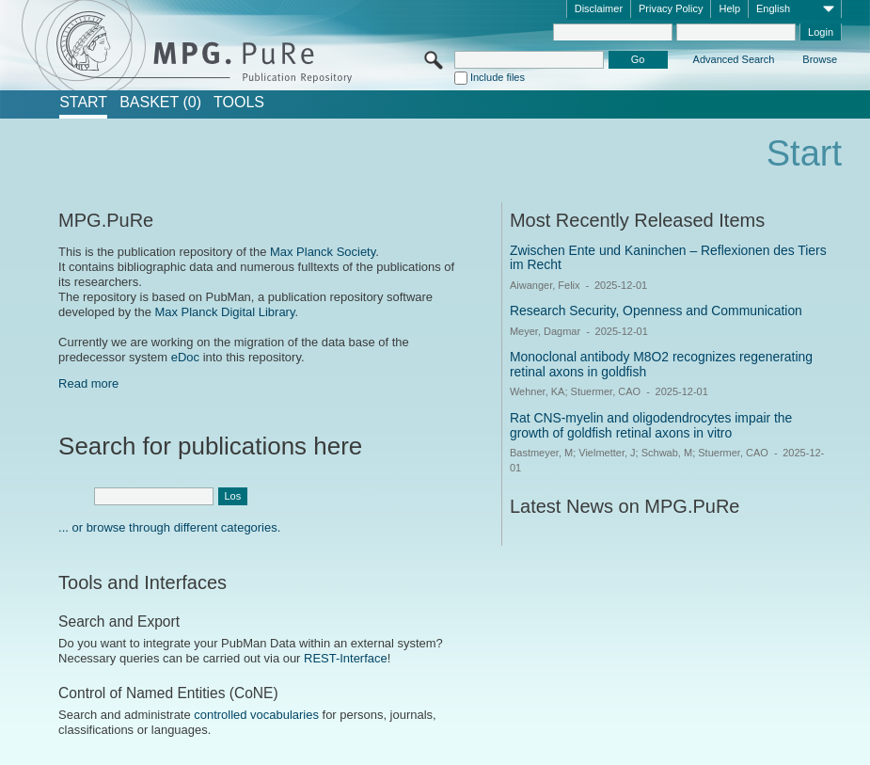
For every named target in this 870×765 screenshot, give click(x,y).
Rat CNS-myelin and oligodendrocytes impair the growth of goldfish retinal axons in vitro (651, 425)
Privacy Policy (671, 8)
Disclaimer (599, 8)
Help (729, 8)
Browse (819, 59)
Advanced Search (734, 59)
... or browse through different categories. (169, 527)
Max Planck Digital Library (224, 312)
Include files (497, 77)
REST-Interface (346, 658)
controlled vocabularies (256, 715)
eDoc (185, 357)
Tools (239, 102)
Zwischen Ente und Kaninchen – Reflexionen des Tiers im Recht (668, 258)
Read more (88, 383)
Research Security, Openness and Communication (656, 310)
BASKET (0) (160, 102)
